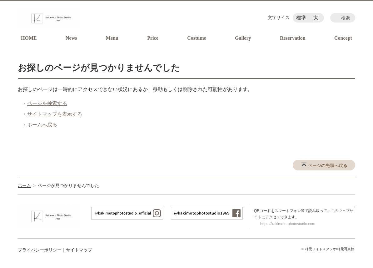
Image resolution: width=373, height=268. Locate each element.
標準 (301, 17)
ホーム (24, 185)
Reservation (293, 38)
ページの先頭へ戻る (327, 165)
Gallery (243, 38)
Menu (112, 38)
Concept (343, 38)
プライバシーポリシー (40, 249)
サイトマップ (79, 249)
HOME (29, 38)
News (71, 38)
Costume (196, 38)
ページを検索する (47, 103)
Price (152, 38)
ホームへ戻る (42, 124)
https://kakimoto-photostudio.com (287, 224)
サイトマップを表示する (54, 114)
